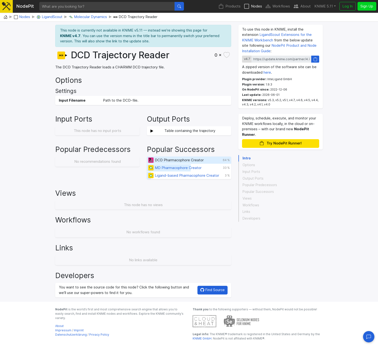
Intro (247, 158)
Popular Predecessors (260, 185)
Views (247, 198)
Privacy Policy (99, 334)
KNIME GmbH (202, 338)
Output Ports (253, 178)
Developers (251, 218)
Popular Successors (258, 192)
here (267, 72)
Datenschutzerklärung (71, 334)
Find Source (212, 289)
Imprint (79, 330)
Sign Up (366, 6)
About (302, 6)
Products (230, 6)
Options (249, 165)
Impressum (63, 330)
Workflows (278, 6)
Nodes (253, 6)
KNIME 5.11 (323, 6)
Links (246, 212)
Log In (347, 6)
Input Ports (251, 172)
